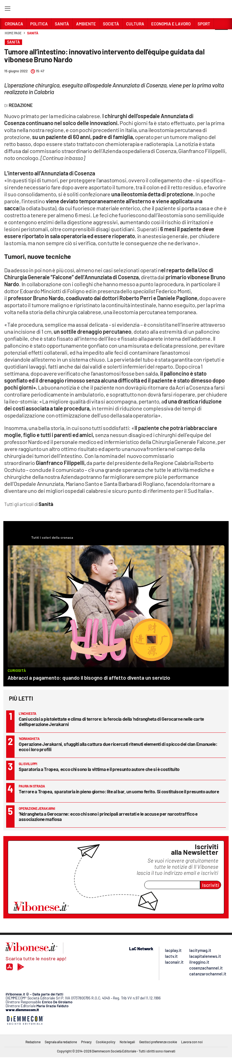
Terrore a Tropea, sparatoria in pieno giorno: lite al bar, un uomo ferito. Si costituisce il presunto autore (119, 791)
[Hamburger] (7, 9)
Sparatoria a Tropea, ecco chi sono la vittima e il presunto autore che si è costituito (99, 769)
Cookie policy (105, 1042)
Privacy (86, 1042)
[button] (221, 36)
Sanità (32, 33)
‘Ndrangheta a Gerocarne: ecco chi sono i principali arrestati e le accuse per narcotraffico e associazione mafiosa (108, 816)
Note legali (127, 1042)
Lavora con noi (192, 1042)
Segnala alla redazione (61, 1042)
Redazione (33, 1042)
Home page (13, 33)
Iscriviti (210, 885)
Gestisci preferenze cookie (158, 1042)
